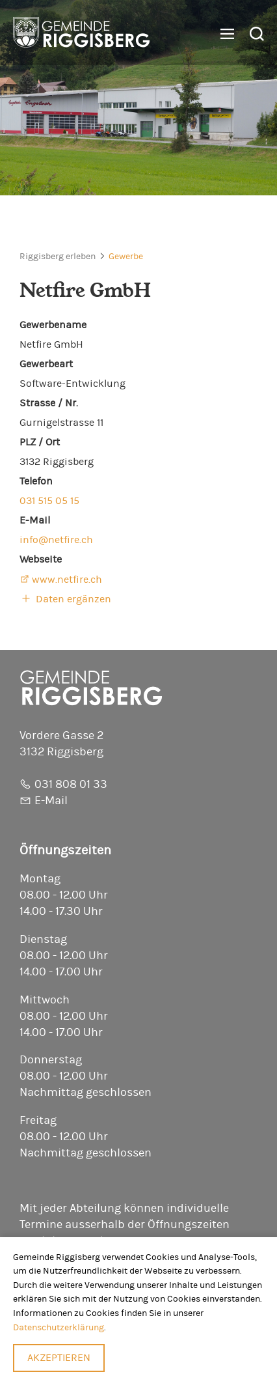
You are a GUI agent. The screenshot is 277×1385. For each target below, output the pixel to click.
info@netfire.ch (56, 540)
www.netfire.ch (67, 579)
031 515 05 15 (49, 501)
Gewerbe (126, 256)
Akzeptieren (58, 1358)
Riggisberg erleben (58, 256)
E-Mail (51, 800)
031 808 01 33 (70, 784)
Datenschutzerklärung (58, 1327)
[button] (222, 34)
